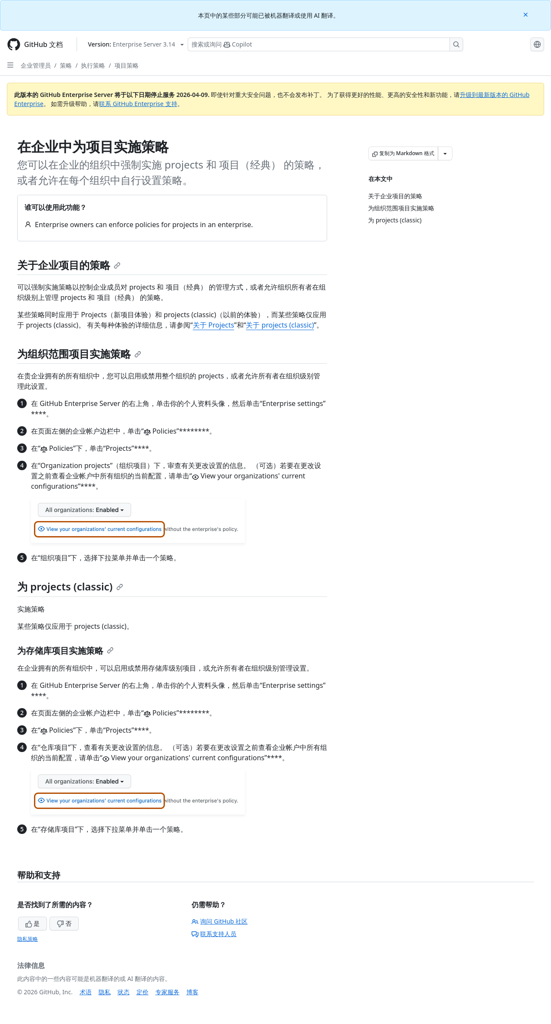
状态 (124, 992)
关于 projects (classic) (280, 325)
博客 (192, 992)
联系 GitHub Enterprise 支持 (138, 104)
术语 (86, 992)
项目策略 (127, 65)
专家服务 (167, 992)
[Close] (526, 14)
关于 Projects (213, 325)
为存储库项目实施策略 (65, 650)
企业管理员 (36, 65)
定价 (142, 992)
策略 (66, 65)
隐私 (105, 992)
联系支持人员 (214, 934)
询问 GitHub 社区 (220, 921)
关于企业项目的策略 (69, 265)
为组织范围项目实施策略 (79, 354)
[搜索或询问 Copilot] (325, 44)
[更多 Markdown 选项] (445, 153)
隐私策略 (27, 939)
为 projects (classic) (70, 586)
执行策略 (93, 65)
